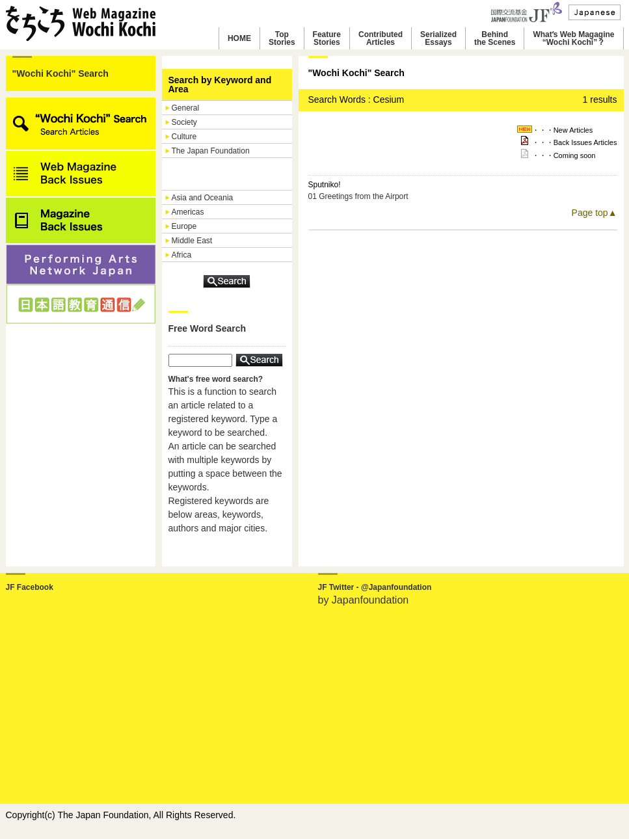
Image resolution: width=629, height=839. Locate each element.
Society (184, 122)
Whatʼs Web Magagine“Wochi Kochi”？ (573, 38)
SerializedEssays (438, 38)
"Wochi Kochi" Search (60, 73)
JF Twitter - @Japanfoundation (375, 587)
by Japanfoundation (363, 600)
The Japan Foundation (211, 150)
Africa (182, 255)
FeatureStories (327, 38)
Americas (188, 212)
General (186, 108)
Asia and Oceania (203, 197)
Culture (184, 136)
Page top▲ (594, 212)
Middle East (192, 240)
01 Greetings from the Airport (358, 196)
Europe (184, 226)
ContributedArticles (380, 38)
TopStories (282, 38)
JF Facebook (29, 587)
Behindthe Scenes (494, 38)
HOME (239, 38)
